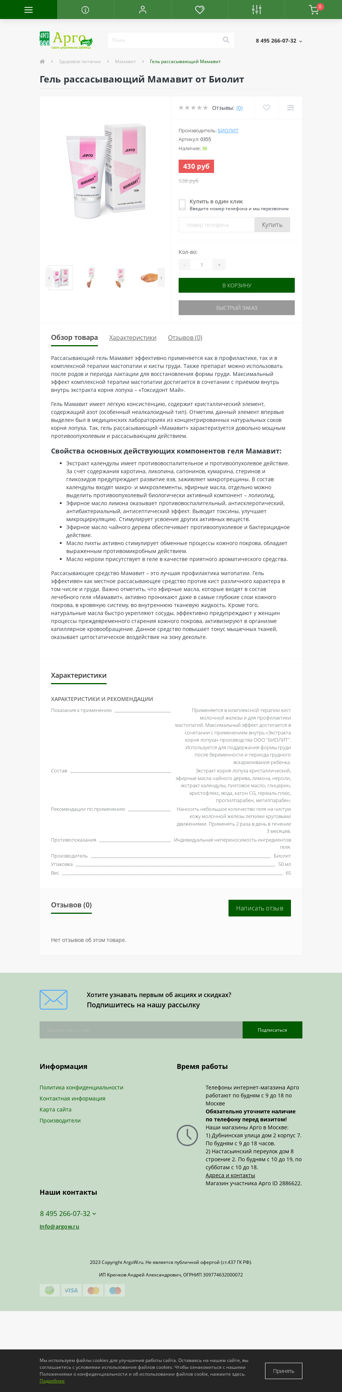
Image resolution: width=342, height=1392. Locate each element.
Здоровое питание (80, 61)
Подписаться (272, 1030)
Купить (272, 224)
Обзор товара (74, 337)
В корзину (236, 285)
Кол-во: (188, 251)
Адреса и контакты (230, 1175)
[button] (142, 9)
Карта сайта (56, 1109)
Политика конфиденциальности (81, 1087)
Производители (60, 1120)
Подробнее (52, 1381)
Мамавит (125, 61)
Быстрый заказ (236, 307)
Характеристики (133, 337)
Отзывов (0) (185, 337)
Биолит (228, 130)
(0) (240, 107)
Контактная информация (72, 1098)
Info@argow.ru (59, 1226)
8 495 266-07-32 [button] (68, 1213)
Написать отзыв (259, 908)
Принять (283, 1371)
